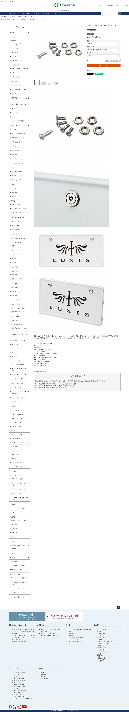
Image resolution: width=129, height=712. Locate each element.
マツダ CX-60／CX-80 (18, 238)
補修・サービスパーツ (16, 574)
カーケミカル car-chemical (20, 696)
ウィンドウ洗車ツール (18, 489)
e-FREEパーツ (15, 553)
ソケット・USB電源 (18, 121)
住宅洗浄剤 (15, 528)
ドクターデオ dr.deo (18, 678)
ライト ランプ (101, 653)
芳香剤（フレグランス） (18, 308)
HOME (2, 16)
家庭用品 (12, 517)
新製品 (12, 32)
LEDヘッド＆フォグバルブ (19, 374)
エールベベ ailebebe (18, 684)
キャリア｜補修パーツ (17, 597)
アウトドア (15, 167)
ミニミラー (15, 72)
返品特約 (71, 635)
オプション (15, 356)
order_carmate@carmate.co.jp (49, 635)
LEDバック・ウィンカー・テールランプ (20, 392)
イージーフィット (17, 434)
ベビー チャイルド (102, 651)
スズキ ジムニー (16, 234)
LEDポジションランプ (18, 379)
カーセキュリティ (17, 180)
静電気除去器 (16, 142)
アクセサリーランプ (18, 150)
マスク (13, 541)
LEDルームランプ (17, 387)
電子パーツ (15, 192)
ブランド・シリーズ (16, 443)
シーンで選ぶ (16, 316)
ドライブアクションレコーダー (106, 641)
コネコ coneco (16, 692)
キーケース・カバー (18, 108)
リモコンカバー (16, 426)
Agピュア (14, 504)
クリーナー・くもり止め (19, 479)
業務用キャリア (16, 61)
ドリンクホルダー (17, 77)
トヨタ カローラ (16, 204)
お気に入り (36, 13)
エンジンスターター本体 (19, 418)
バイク (14, 262)
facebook (43, 672)
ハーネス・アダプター (18, 422)
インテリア (15, 267)
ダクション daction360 (18, 680)
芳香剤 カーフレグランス (104, 643)
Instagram (43, 674)
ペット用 (14, 532)
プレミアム (15, 454)
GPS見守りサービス (16, 570)
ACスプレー (15, 283)
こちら (29, 641)
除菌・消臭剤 (15, 271)
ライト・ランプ (15, 361)
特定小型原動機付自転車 (17, 545)
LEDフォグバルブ (17, 410)
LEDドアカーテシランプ (19, 397)
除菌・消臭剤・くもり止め (19, 520)
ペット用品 (13, 557)
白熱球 (14, 406)
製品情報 (96, 625)
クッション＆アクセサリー (20, 340)
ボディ (14, 246)
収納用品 (14, 94)
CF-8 (12, 512)
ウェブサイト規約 (74, 639)
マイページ (47, 13)
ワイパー (14, 188)
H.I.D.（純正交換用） (18, 364)
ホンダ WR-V (16, 225)
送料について (91, 47)
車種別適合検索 (25, 13)
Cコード (89, 53)
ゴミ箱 (14, 129)
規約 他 (68, 625)
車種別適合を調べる (41, 371)
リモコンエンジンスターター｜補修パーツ (20, 583)
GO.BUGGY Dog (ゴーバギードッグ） (20, 498)
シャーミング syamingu (19, 690)
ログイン (117, 5)
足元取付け (15, 295)
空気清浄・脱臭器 (17, 171)
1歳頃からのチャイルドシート (20, 335)
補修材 (14, 258)
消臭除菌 (14, 524)
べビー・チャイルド (17, 324)
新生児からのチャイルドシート (20, 329)
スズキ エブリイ (16, 229)
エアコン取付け (16, 287)
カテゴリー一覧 (102, 629)
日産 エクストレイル (18, 217)
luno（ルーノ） (15, 471)
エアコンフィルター (18, 175)
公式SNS (40, 668)
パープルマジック (16, 493)
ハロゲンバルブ (16, 402)
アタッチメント (16, 48)
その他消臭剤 (16, 304)
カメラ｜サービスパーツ (18, 588)
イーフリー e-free (17, 694)
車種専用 (13, 201)
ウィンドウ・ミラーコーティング (20, 484)
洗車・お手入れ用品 (17, 242)
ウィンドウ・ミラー (18, 254)
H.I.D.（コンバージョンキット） (20, 369)
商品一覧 (11, 13)
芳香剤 (14, 196)
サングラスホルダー (18, 85)
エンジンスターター (17, 414)
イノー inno (15, 674)
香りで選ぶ (15, 320)
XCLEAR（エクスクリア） (19, 475)
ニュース (102, 5)
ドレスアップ (16, 146)
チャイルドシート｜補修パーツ (20, 592)
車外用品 (23, 19)
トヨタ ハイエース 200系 (19, 208)
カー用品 (7, 16)
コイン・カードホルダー (19, 89)
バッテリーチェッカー (18, 159)
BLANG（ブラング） (17, 466)
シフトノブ (15, 112)
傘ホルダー (15, 81)
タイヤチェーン (15, 430)
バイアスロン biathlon (18, 672)
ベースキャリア (16, 44)
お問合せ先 (40, 625)
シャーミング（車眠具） (18, 508)
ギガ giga (15, 688)
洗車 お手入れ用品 (102, 647)
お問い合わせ (125, 5)
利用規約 (71, 633)
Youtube (43, 676)
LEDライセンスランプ (18, 383)
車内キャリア (16, 52)
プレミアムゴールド (18, 462)
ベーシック (15, 450)
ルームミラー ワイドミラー (20, 68)
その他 (14, 184)
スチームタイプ (16, 291)
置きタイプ (15, 274)
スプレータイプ (16, 279)
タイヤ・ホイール (17, 250)
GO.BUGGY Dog (16, 561)
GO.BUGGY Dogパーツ (18, 565)
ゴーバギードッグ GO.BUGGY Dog (22, 698)
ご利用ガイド (109, 5)
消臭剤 (99, 645)
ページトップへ (118, 607)
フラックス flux (16, 676)
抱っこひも (15, 344)
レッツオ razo (16, 682)
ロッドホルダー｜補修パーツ (19, 578)
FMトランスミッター (18, 163)
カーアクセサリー (15, 19)
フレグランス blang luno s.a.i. (21, 686)
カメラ (13, 349)
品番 (88, 41)
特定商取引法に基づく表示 (77, 637)
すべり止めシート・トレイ (20, 104)
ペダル (14, 117)
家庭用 (14, 458)
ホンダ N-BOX (16, 221)
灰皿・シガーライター (18, 133)
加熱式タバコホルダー (18, 138)
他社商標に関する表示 (75, 641)
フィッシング (16, 56)
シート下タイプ (16, 300)
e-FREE (13, 549)
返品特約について (92, 70)
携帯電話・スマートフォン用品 (20, 99)
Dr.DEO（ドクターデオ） (18, 446)
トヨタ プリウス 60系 (18, 213)
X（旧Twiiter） (45, 678)
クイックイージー (17, 438)
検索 (119, 13)
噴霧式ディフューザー (18, 312)
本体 (13, 352)
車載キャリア (15, 40)
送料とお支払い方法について (17, 625)
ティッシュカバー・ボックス (20, 125)
